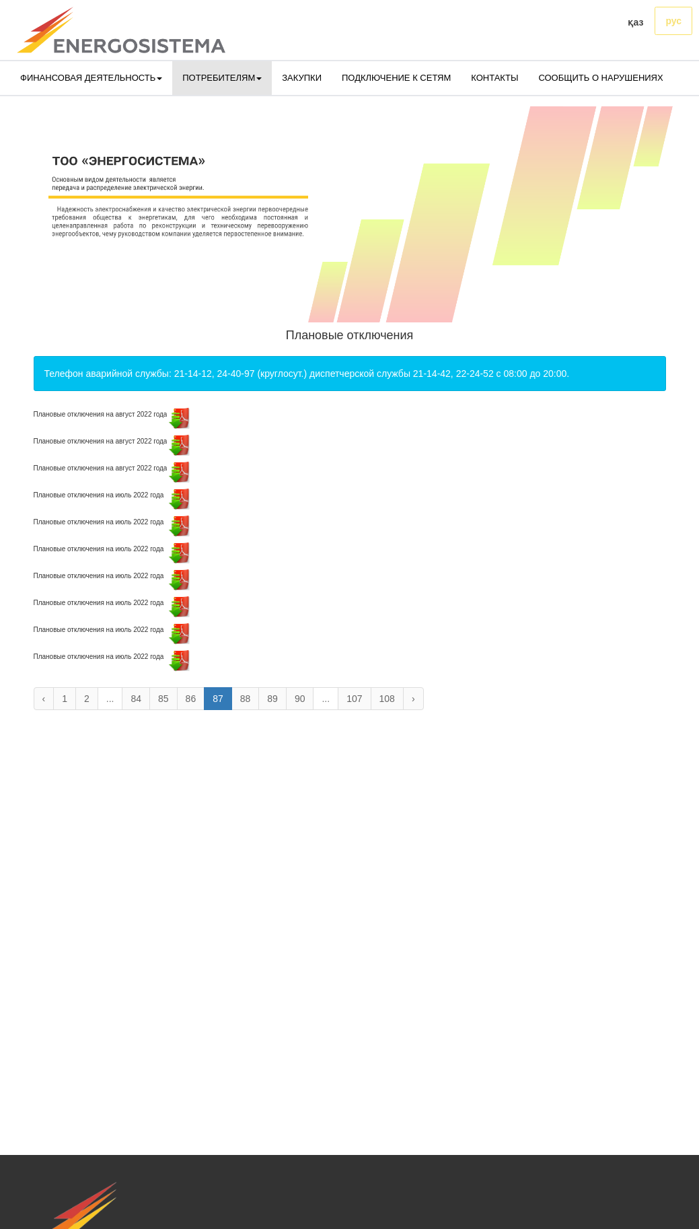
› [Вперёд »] (413, 698)
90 (300, 698)
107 (354, 698)
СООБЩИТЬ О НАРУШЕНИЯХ (600, 78)
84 (136, 698)
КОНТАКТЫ (494, 78)
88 (245, 698)
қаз (635, 22)
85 (163, 698)
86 (191, 698)
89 (272, 698)
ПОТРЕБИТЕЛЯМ (222, 78)
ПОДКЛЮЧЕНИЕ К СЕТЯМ (396, 78)
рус (673, 20)
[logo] (121, 30)
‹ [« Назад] (44, 698)
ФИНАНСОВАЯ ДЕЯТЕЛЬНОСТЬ (91, 78)
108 (387, 698)
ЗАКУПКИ (302, 78)
